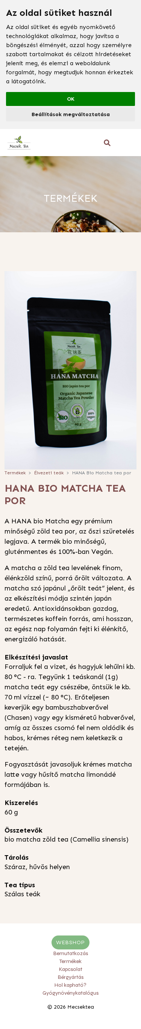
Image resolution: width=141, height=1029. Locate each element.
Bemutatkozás (70, 953)
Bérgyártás (70, 977)
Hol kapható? (70, 985)
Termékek (15, 472)
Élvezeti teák (49, 472)
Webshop (70, 942)
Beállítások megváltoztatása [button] (71, 114)
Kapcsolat (70, 969)
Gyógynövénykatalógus (70, 993)
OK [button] (70, 99)
